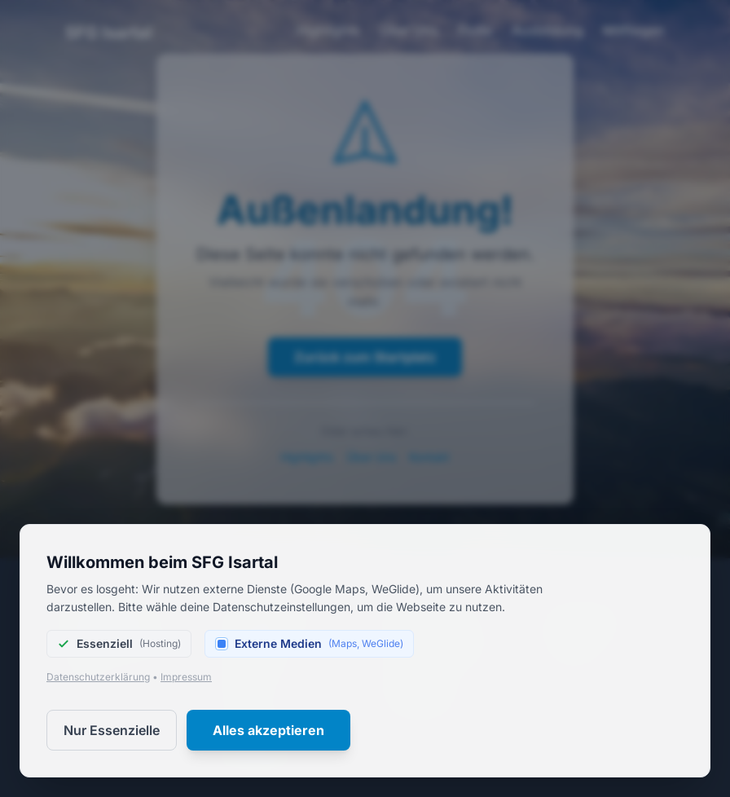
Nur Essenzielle (112, 730)
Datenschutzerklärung (98, 677)
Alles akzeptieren (268, 730)
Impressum (186, 677)
